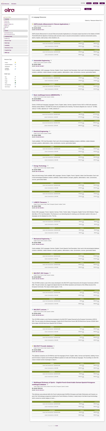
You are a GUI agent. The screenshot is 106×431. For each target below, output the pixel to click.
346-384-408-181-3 (40, 315)
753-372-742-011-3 (40, 390)
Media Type (7, 42)
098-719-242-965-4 (40, 351)
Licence (6, 30)
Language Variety (8, 36)
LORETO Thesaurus (40, 202)
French (5, 21)
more (4, 28)
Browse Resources (5, 3)
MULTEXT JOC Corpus (41, 273)
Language (7, 19)
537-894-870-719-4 (40, 29)
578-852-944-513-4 (40, 137)
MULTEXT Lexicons (40, 309)
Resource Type (8, 40)
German (6, 22)
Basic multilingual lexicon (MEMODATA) (47, 95)
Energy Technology (40, 166)
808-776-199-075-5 (40, 171)
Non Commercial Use (8, 34)
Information (13, 3)
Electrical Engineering (41, 131)
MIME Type (7, 52)
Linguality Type (8, 50)
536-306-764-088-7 (40, 66)
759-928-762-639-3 (40, 244)
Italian (5, 27)
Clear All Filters (8, 17)
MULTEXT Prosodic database (43, 346)
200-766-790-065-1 (40, 207)
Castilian (6, 38)
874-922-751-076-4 (40, 100)
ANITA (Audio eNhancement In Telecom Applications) (51, 24)
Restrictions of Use (9, 47)
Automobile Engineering (42, 60)
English (5, 25)
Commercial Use (7, 32)
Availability (7, 45)
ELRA (57, 425)
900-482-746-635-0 (40, 278)
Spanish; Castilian (8, 24)
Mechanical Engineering (42, 238)
